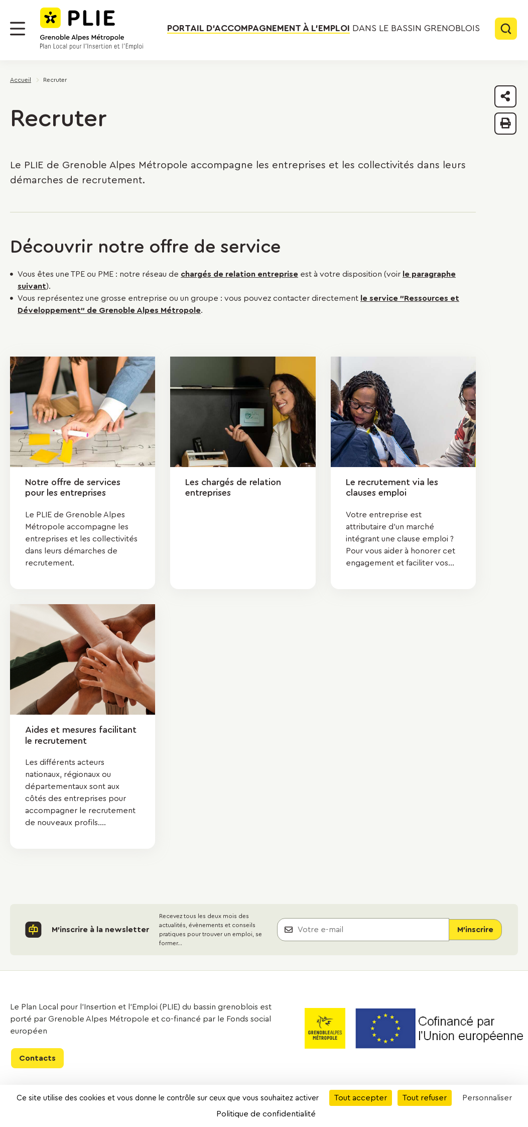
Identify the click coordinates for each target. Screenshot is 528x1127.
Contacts (37, 1058)
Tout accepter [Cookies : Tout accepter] (360, 1098)
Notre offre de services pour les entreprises (72, 488)
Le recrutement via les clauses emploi (392, 488)
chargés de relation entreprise (239, 274)
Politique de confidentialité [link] (266, 1114)
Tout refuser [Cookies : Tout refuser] (425, 1098)
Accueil (20, 80)
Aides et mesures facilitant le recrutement (81, 735)
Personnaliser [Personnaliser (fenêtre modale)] (487, 1098)
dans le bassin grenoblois (323, 29)
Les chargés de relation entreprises (233, 488)
